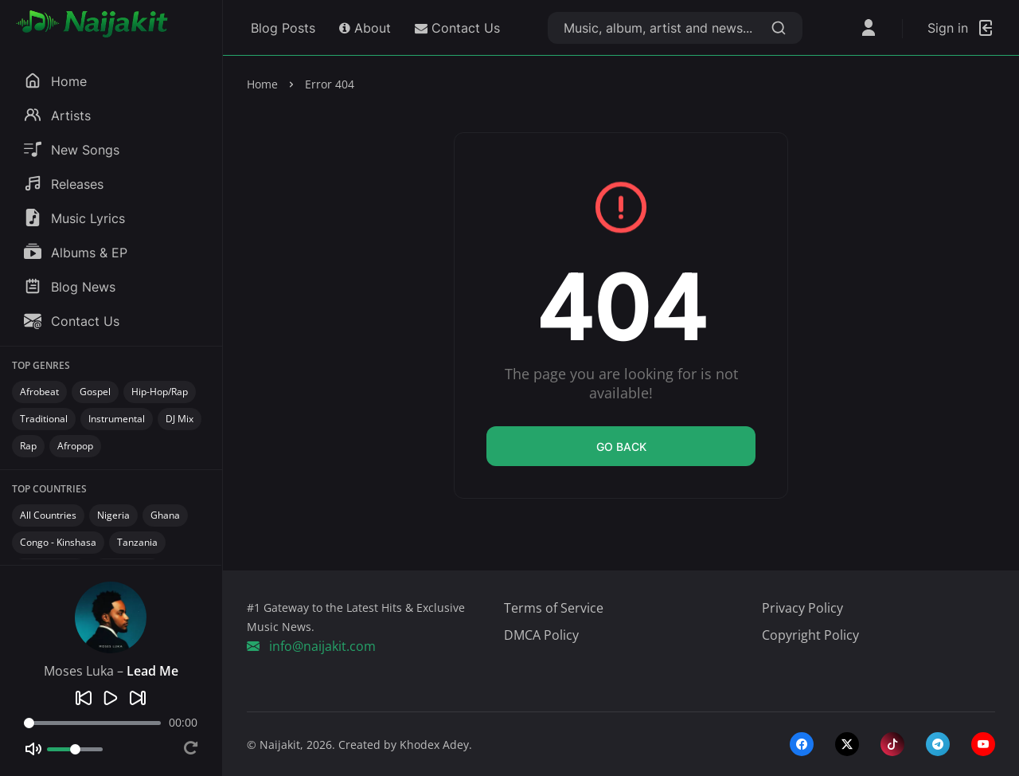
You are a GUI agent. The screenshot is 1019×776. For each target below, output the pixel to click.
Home (262, 84)
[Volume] (75, 749)
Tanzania (137, 542)
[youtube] (983, 744)
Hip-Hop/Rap (159, 391)
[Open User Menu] (868, 28)
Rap (28, 446)
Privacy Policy (802, 608)
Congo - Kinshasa (58, 542)
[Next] (137, 697)
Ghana (165, 515)
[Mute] (33, 748)
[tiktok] (892, 744)
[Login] (961, 28)
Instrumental (116, 418)
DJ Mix (179, 418)
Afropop (75, 446)
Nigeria (113, 515)
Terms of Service (553, 608)
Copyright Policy (810, 635)
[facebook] (802, 744)
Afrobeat (39, 391)
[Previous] (83, 697)
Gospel (95, 391)
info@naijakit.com (311, 646)
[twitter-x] (847, 744)
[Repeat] (190, 749)
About (365, 28)
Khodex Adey (434, 744)
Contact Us (457, 28)
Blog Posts (281, 28)
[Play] (110, 697)
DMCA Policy (541, 635)
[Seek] (92, 723)
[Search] (779, 28)
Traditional (44, 418)
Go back (621, 446)
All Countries (48, 515)
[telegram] (938, 744)
